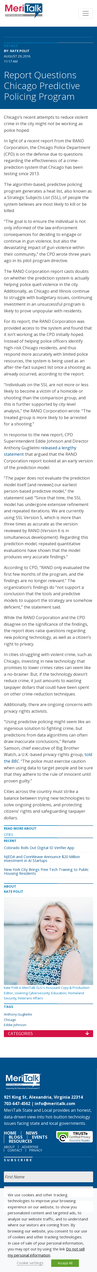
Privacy (35, 1150)
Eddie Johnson (15, 1024)
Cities (8, 834)
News (32, 1133)
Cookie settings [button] (30, 1262)
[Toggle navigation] (85, 13)
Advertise (30, 1147)
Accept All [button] (65, 1263)
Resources (20, 1141)
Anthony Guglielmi (18, 1014)
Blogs (16, 1137)
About (9, 1147)
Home (10, 1133)
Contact (15, 1150)
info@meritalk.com (55, 1103)
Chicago (10, 1019)
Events (39, 1137)
